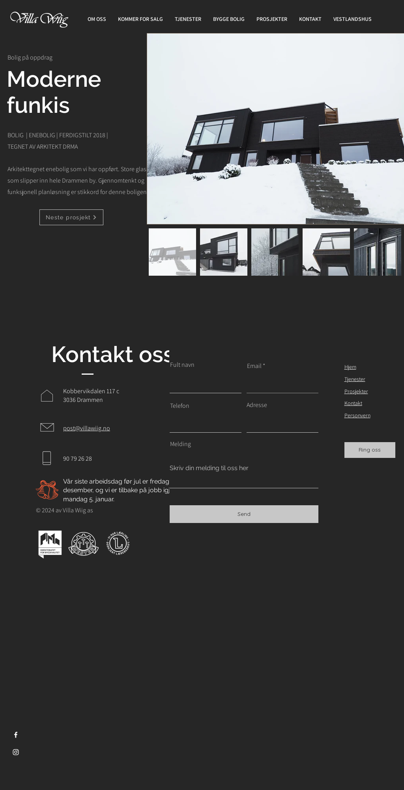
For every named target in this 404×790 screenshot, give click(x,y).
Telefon (179, 406)
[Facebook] (16, 735)
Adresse (257, 405)
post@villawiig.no (86, 428)
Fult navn (182, 365)
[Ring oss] (369, 450)
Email (254, 366)
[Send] (244, 514)
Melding (180, 444)
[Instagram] (16, 752)
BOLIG (15, 135)
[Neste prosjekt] (71, 217)
